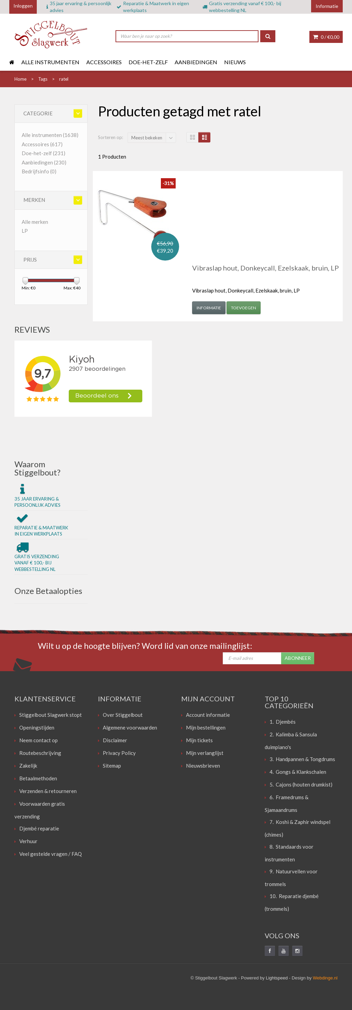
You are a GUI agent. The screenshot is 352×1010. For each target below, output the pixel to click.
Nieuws (235, 62)
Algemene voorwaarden (130, 727)
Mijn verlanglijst (204, 753)
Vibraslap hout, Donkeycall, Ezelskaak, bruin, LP (265, 268)
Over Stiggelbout (123, 715)
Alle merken (35, 222)
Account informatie (208, 715)
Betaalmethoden (38, 778)
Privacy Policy (119, 753)
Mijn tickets (199, 740)
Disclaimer (115, 740)
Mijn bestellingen (206, 727)
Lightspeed (277, 977)
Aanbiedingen (196, 62)
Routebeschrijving (40, 753)
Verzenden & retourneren (48, 791)
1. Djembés (283, 722)
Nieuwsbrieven (203, 765)
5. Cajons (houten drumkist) (301, 784)
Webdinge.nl (325, 977)
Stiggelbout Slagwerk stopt (50, 715)
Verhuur (28, 841)
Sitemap (112, 765)
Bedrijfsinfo (39, 171)
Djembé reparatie (39, 828)
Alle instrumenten (50, 62)
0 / (326, 37)
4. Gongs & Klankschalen (298, 772)
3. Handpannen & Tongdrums (302, 759)
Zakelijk (28, 765)
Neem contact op (38, 740)
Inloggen (23, 6)
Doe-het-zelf (148, 62)
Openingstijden (36, 727)
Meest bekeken (146, 137)
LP (25, 231)
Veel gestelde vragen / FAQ (50, 854)
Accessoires (104, 62)
